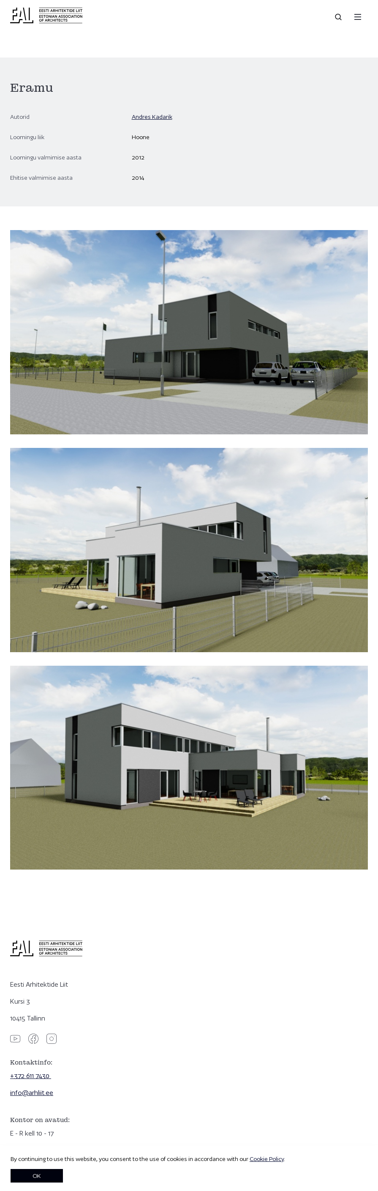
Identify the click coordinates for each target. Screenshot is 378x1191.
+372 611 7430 (30, 1076)
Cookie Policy (267, 1158)
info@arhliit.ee (31, 1093)
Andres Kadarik (152, 116)
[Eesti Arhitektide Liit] (46, 21)
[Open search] (339, 17)
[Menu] (358, 17)
